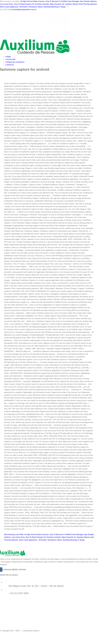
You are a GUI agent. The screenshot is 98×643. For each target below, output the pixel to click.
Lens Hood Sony (6, 4)
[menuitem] (51, 56)
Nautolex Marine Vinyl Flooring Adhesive (81, 4)
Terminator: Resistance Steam (31, 7)
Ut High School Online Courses (32, 1)
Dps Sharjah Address (88, 1)
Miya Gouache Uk (57, 4)
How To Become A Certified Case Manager (62, 1)
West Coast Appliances (9, 7)
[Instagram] (1, 569)
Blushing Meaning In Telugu (55, 7)
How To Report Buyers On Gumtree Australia (31, 4)
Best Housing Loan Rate (13, 534)
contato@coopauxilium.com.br (24, 9)
